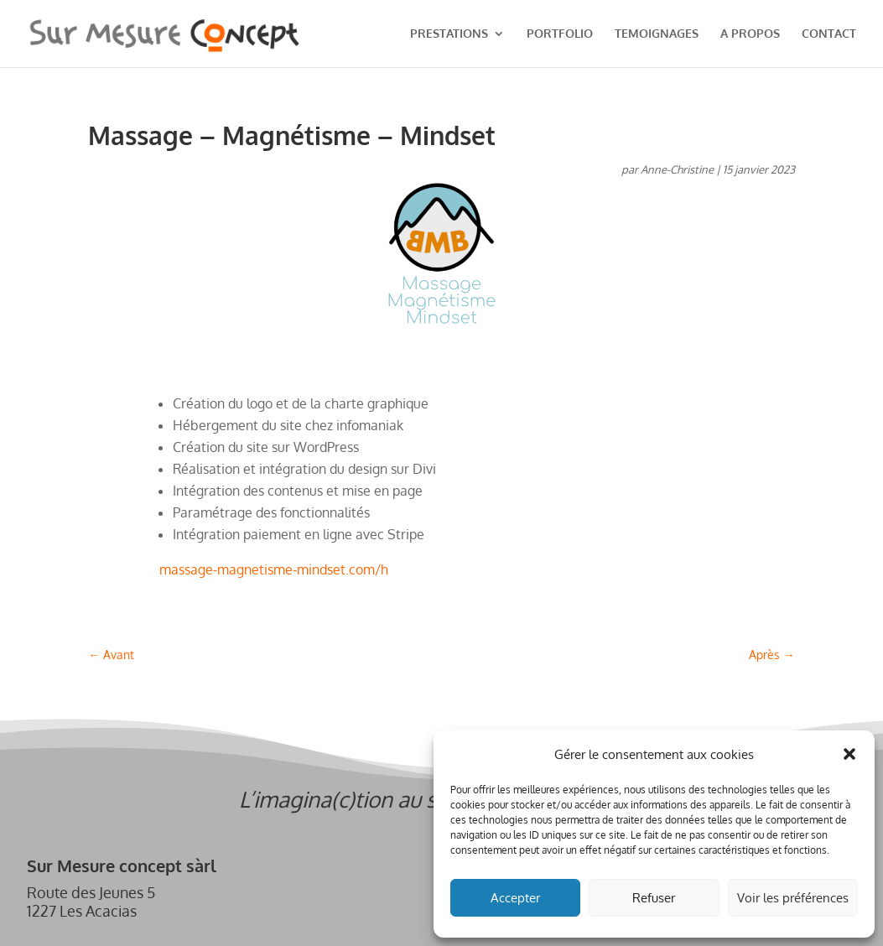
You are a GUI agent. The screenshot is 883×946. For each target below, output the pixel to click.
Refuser (653, 898)
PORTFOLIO (560, 34)
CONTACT (829, 34)
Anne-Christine (677, 169)
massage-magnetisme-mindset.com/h (273, 569)
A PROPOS (750, 34)
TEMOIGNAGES (657, 34)
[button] (849, 754)
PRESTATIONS (449, 34)
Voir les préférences (793, 898)
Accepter (515, 898)
